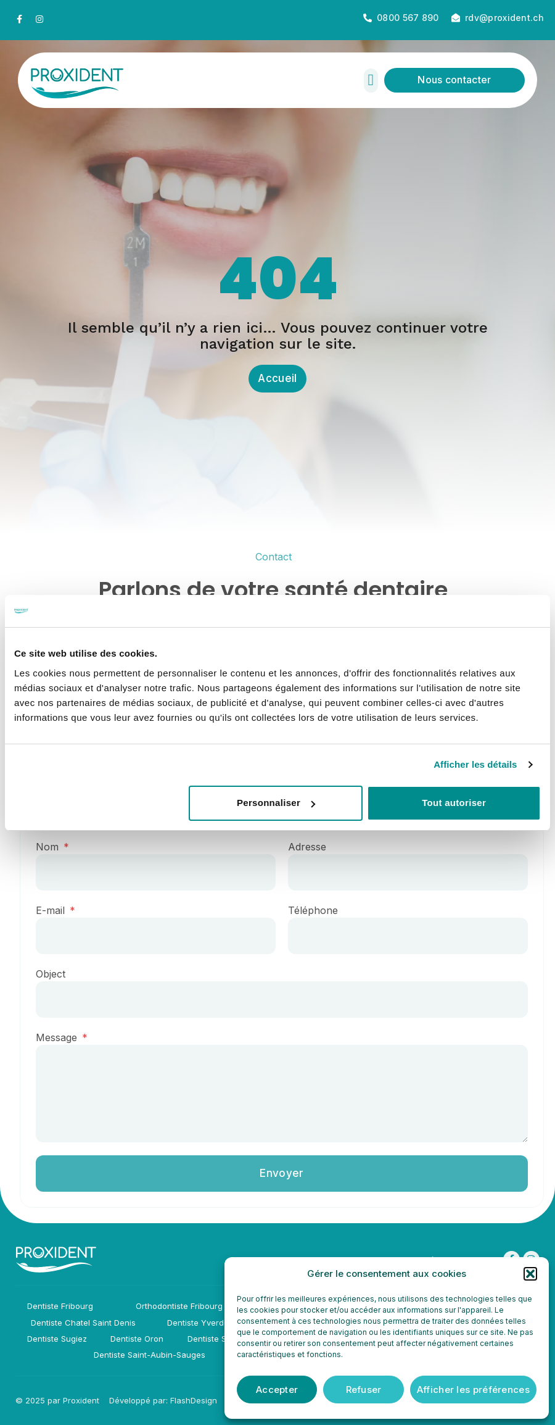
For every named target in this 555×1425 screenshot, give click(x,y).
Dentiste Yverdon (200, 1322)
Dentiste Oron (136, 1339)
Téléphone (320, 911)
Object (58, 975)
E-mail (59, 911)
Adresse (314, 848)
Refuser (364, 1389)
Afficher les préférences (473, 1389)
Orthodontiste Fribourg (179, 1306)
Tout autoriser (454, 802)
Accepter (277, 1389)
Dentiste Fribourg (60, 1306)
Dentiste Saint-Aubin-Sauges (149, 1355)
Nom (56, 848)
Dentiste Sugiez (57, 1339)
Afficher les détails (475, 764)
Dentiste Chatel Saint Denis (83, 1322)
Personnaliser (276, 802)
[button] (530, 1274)
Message (65, 1038)
